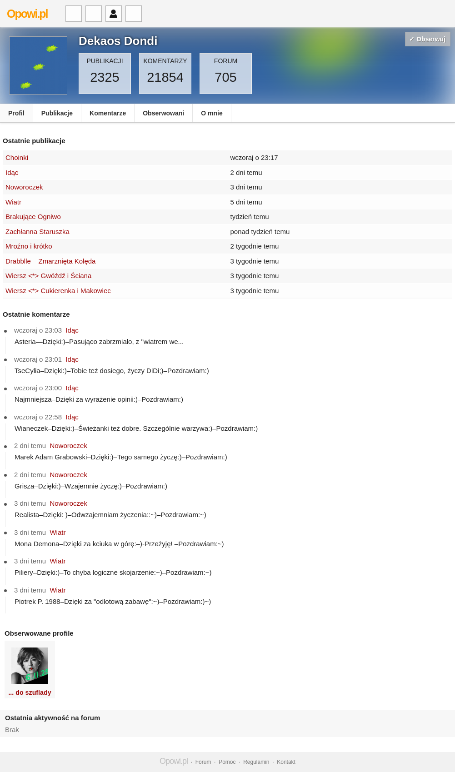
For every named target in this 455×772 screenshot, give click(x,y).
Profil (16, 113)
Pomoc (227, 762)
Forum (203, 762)
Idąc (11, 172)
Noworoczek (24, 187)
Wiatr (13, 202)
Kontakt (286, 762)
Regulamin (256, 762)
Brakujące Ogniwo (33, 216)
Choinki (16, 157)
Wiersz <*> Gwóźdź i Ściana (48, 275)
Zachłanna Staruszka (37, 231)
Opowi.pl (27, 13)
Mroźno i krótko (28, 246)
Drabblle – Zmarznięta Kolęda (50, 261)
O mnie (211, 113)
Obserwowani (163, 113)
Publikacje (57, 113)
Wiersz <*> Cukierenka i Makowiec (58, 290)
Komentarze (108, 113)
